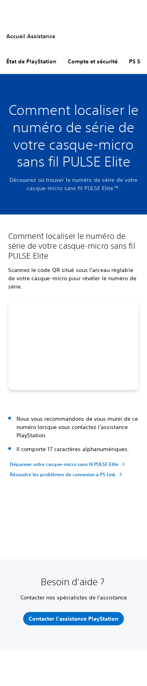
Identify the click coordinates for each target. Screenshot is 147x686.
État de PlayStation (31, 61)
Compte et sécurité (93, 61)
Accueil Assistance (30, 36)
